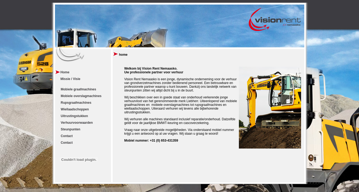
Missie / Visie (71, 79)
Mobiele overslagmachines (81, 96)
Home (65, 72)
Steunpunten (70, 129)
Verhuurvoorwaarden (77, 123)
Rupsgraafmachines (76, 103)
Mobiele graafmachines (78, 89)
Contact (67, 136)
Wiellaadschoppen (75, 109)
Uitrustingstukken (74, 116)
